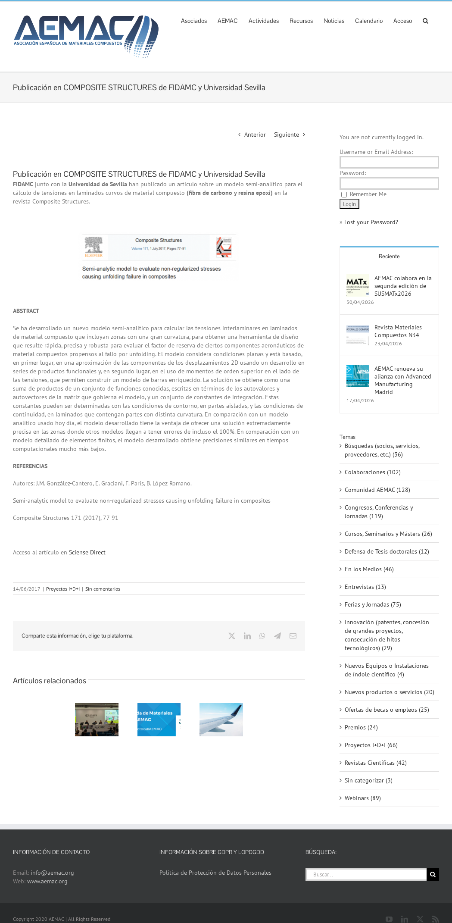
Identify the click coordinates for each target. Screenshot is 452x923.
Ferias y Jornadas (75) (373, 604)
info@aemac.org (52, 872)
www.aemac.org (47, 881)
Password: (353, 173)
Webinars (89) (363, 798)
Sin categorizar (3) (369, 780)
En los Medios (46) (369, 569)
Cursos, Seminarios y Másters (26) (388, 534)
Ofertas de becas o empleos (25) (387, 709)
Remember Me (368, 194)
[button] (425, 20)
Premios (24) (361, 727)
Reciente (389, 256)
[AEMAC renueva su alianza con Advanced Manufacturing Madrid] (357, 369)
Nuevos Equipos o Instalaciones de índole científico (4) (387, 670)
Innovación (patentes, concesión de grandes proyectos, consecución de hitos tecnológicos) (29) (387, 635)
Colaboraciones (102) (373, 472)
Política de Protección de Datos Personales (215, 872)
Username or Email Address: (376, 152)
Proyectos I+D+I (63, 588)
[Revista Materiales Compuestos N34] (357, 328)
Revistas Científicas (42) (376, 763)
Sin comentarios (102, 588)
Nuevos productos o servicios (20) (389, 692)
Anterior (255, 134)
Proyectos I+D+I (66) (371, 745)
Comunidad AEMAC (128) (377, 490)
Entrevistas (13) (365, 587)
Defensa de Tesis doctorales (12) (387, 551)
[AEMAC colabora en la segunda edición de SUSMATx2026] (357, 278)
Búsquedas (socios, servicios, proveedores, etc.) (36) (382, 450)
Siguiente (286, 134)
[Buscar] (433, 874)
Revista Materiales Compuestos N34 (398, 331)
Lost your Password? (371, 222)
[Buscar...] (366, 874)
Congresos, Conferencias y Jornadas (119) (379, 512)
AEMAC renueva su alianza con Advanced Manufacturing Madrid (402, 380)
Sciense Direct (87, 552)
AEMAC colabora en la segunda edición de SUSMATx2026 (403, 285)
